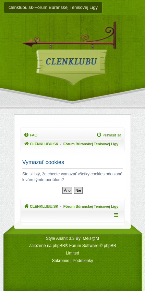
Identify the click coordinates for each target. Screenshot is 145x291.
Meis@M (91, 238)
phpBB (59, 245)
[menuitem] (30, 135)
